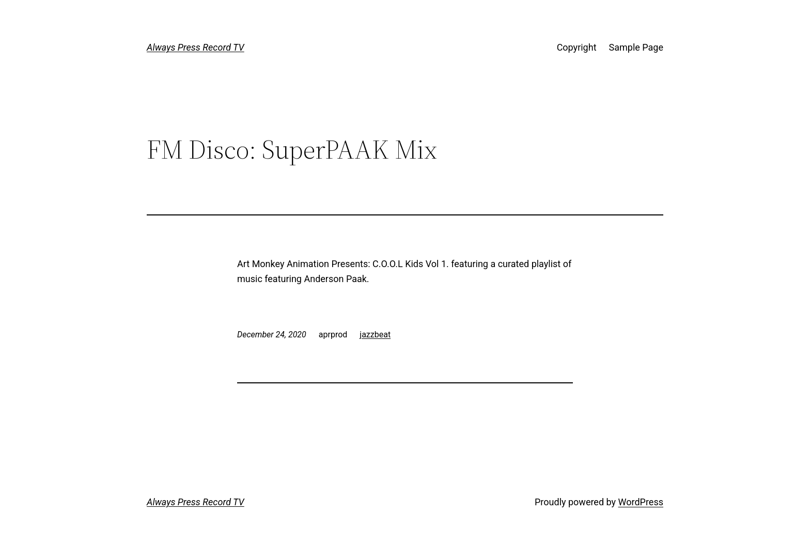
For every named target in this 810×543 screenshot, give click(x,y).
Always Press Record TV (195, 47)
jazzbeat (375, 334)
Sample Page (636, 47)
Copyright (577, 47)
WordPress (640, 502)
